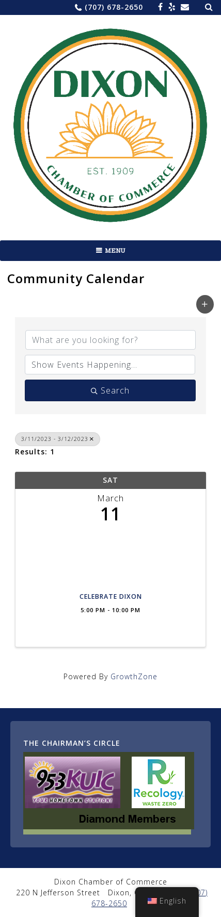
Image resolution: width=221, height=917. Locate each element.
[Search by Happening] (110, 364)
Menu (115, 251)
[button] (205, 304)
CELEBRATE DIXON (111, 597)
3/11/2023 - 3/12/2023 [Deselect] (57, 439)
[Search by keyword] (110, 340)
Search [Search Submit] (110, 390)
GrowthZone (133, 676)
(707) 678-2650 (114, 7)
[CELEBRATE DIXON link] (110, 558)
